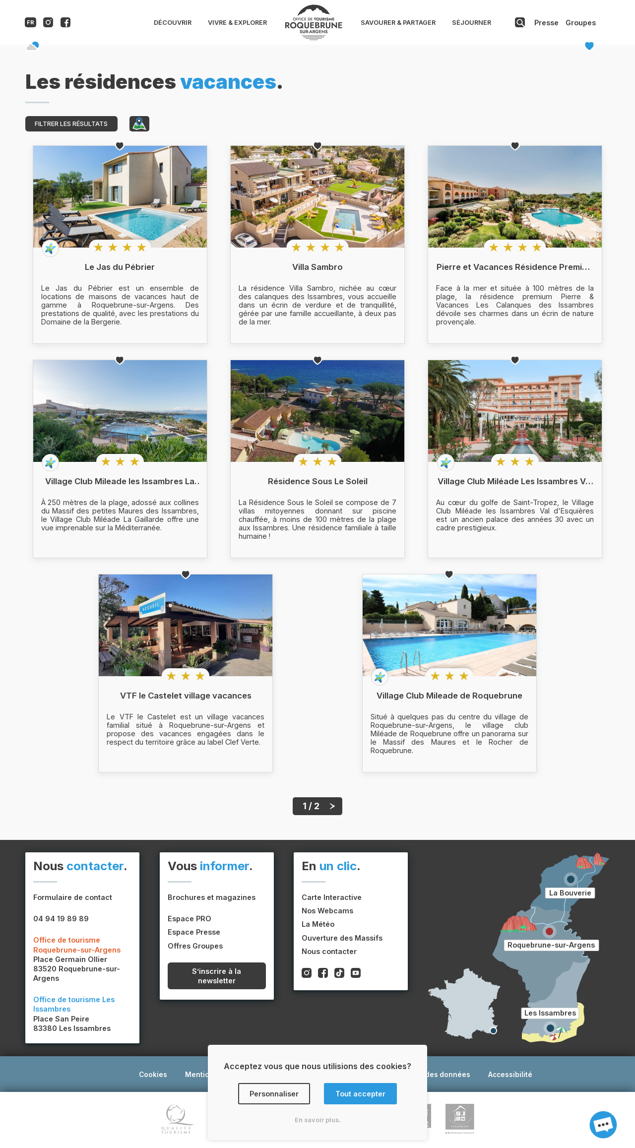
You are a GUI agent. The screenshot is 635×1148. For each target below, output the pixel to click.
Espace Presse (194, 932)
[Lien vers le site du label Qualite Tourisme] (177, 1120)
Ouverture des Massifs (342, 938)
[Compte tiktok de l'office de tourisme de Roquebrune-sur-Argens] (339, 974)
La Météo (318, 924)
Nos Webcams (327, 910)
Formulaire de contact (72, 897)
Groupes (581, 22)
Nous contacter (329, 951)
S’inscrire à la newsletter (216, 976)
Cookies (153, 1075)
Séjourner (471, 22)
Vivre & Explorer (237, 22)
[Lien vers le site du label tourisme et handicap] (459, 1120)
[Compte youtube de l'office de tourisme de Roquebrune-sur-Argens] (356, 974)
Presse (546, 22)
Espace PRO (189, 918)
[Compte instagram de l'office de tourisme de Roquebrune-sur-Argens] (48, 24)
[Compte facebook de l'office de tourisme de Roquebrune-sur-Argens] (65, 24)
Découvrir (172, 22)
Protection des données (428, 1075)
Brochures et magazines (211, 897)
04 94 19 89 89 (61, 918)
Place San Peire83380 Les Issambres (74, 1013)
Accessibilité (510, 1075)
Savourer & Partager (398, 22)
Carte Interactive (332, 897)
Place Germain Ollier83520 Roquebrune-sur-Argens (77, 959)
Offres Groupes (195, 946)
